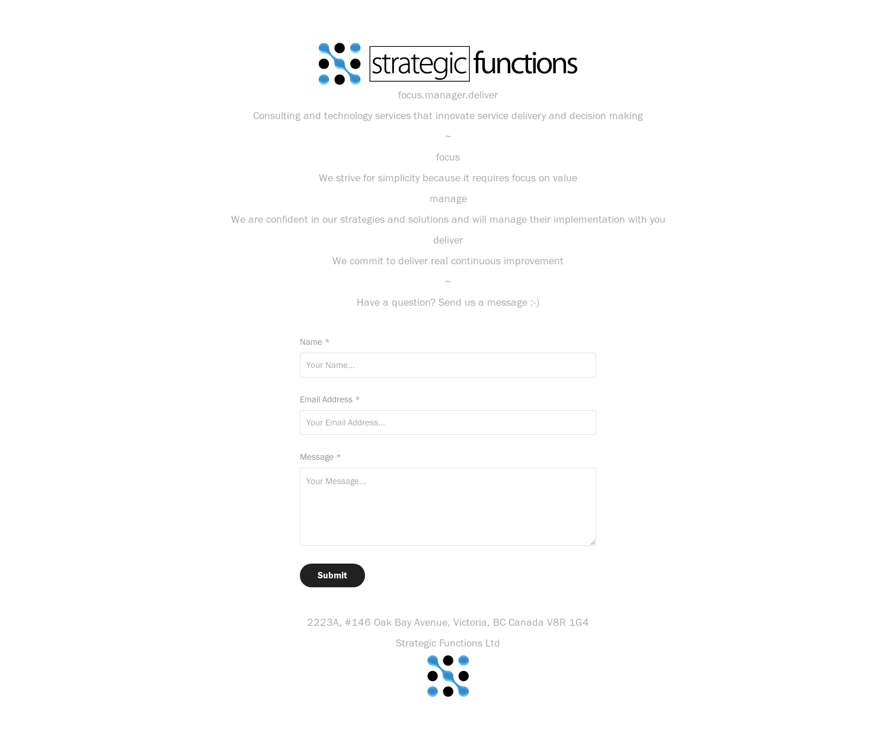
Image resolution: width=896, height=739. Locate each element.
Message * (320, 457)
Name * (315, 342)
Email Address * (330, 399)
